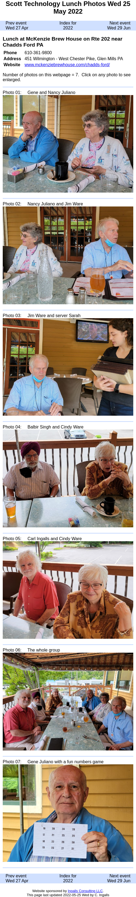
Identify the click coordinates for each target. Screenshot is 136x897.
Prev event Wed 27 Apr (16, 25)
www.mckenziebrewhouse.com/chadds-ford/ (67, 64)
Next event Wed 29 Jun (118, 25)
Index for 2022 (68, 25)
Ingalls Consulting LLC (85, 891)
